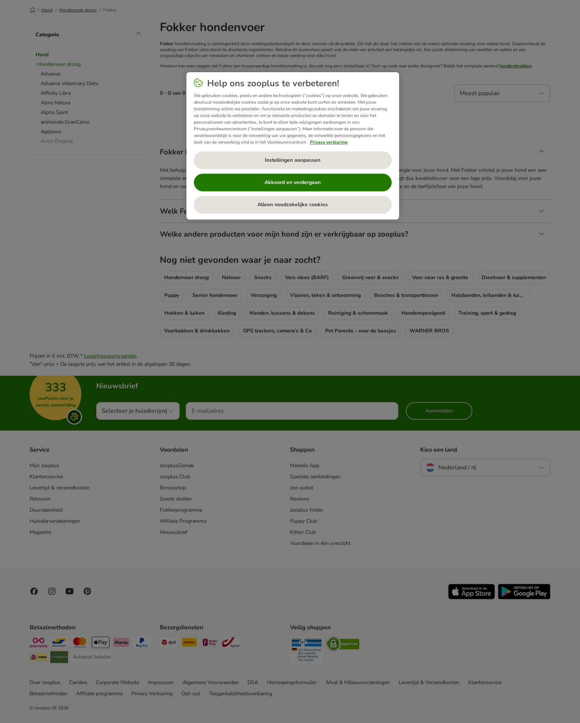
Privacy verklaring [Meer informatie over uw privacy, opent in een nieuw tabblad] (328, 142)
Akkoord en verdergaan (292, 182)
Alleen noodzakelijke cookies (292, 204)
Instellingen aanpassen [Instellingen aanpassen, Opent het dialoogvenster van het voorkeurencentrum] (292, 160)
